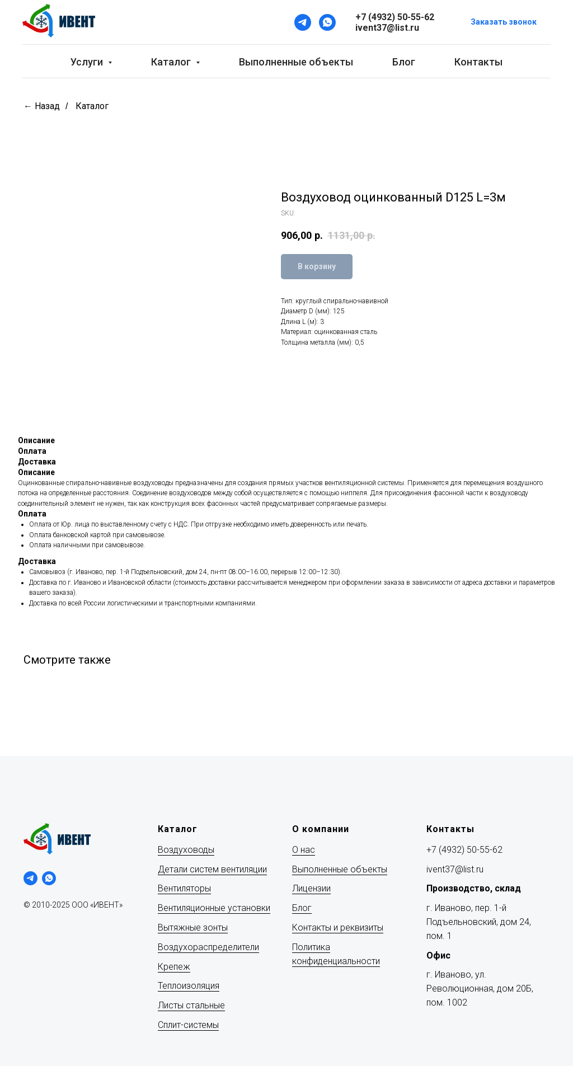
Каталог (92, 106)
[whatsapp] (49, 878)
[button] (504, 22)
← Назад (42, 106)
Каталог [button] (172, 62)
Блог (403, 62)
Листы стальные (191, 1005)
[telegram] (30, 878)
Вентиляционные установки (214, 908)
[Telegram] (302, 22)
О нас (303, 849)
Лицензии (311, 888)
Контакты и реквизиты (337, 927)
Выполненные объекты (296, 62)
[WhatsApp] (327, 22)
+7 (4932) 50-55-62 (464, 849)
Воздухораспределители (208, 947)
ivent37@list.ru (454, 869)
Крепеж (174, 966)
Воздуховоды (186, 849)
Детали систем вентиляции (212, 869)
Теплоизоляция (188, 985)
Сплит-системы (188, 1025)
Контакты (478, 62)
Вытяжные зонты (193, 927)
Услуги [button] (88, 62)
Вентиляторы (184, 888)
